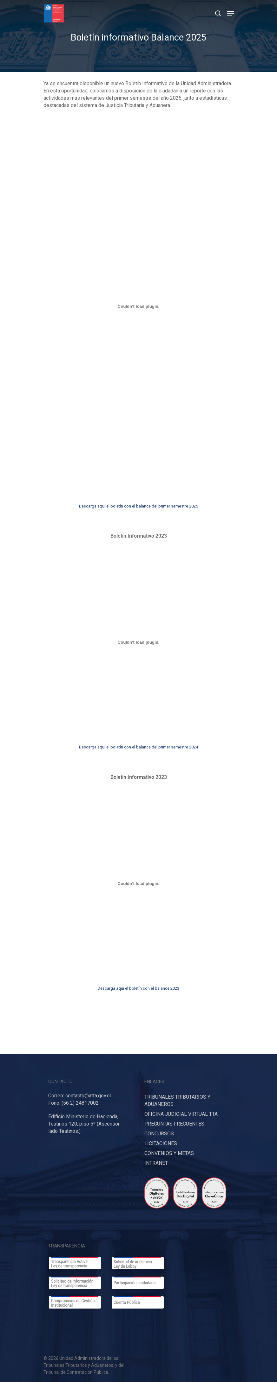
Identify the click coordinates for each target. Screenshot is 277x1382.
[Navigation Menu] (230, 13)
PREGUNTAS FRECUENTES (174, 1124)
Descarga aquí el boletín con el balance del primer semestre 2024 (138, 747)
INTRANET (156, 1163)
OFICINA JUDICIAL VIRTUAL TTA (181, 1114)
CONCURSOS (159, 1134)
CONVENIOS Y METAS (169, 1153)
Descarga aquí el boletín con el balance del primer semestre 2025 (138, 506)
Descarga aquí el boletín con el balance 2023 (138, 988)
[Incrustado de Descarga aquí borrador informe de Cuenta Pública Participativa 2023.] (138, 306)
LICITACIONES (160, 1143)
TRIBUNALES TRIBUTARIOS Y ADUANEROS (177, 1100)
